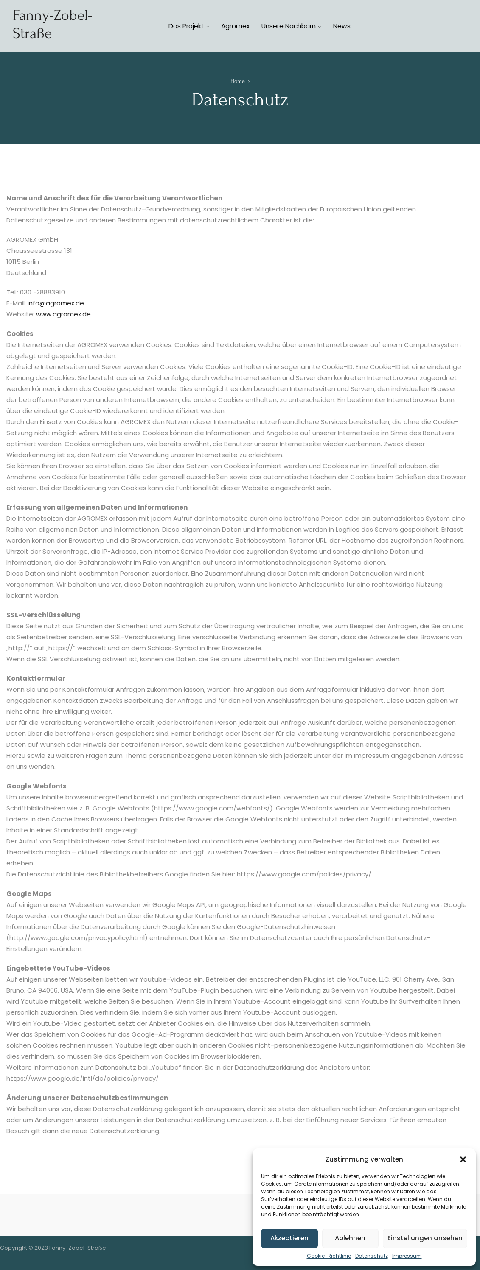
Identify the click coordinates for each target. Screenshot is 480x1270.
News (342, 26)
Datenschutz (371, 1255)
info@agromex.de (56, 303)
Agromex (235, 26)
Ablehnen (350, 1238)
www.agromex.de (63, 314)
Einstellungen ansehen (425, 1238)
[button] (463, 1159)
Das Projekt (189, 26)
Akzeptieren (289, 1238)
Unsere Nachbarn (291, 26)
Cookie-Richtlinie (329, 1255)
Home (237, 81)
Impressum (407, 1255)
